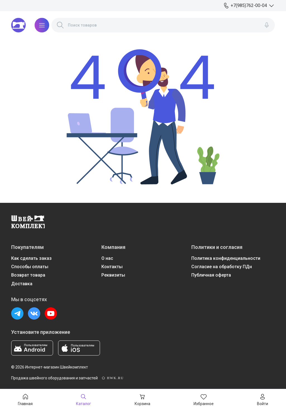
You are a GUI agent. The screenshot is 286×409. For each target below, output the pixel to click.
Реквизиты (113, 275)
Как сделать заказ (31, 258)
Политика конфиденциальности (225, 258)
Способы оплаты (29, 266)
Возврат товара (28, 275)
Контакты (112, 266)
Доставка (21, 283)
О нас (107, 258)
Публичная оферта (211, 275)
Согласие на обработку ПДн (221, 266)
